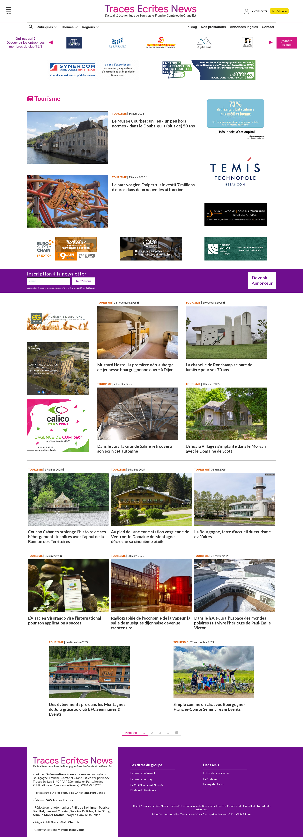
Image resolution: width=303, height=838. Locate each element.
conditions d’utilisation (86, 289)
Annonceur (262, 281)
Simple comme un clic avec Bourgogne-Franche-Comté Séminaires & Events (209, 707)
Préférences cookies (187, 815)
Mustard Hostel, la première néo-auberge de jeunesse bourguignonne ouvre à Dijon (135, 368)
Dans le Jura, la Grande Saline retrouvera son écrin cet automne (134, 449)
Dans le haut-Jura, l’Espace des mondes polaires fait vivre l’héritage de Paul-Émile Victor (232, 623)
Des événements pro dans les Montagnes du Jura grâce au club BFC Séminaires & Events (87, 710)
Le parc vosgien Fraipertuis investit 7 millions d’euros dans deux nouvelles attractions (153, 188)
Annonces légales (244, 27)
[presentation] (50, 43)
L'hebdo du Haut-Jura (143, 791)
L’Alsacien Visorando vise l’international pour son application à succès (64, 621)
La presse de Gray (141, 779)
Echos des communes (216, 773)
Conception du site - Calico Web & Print (227, 815)
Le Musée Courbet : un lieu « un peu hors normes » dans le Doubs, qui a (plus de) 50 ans (153, 124)
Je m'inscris (83, 282)
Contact (268, 27)
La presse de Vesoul (142, 773)
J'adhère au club (286, 43)
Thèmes (67, 27)
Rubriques (45, 27)
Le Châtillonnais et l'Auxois (146, 786)
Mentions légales (162, 815)
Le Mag (191, 27)
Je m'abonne (280, 11)
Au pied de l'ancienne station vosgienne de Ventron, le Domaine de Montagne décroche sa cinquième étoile (150, 537)
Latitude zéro (211, 779)
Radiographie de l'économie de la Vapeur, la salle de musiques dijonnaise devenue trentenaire (150, 623)
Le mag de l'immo (213, 785)
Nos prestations (213, 27)
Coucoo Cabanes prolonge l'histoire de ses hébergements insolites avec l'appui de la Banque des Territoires (67, 537)
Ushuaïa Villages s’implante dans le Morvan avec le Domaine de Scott (226, 449)
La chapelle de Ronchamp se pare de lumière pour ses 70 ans (219, 368)
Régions (88, 27)
